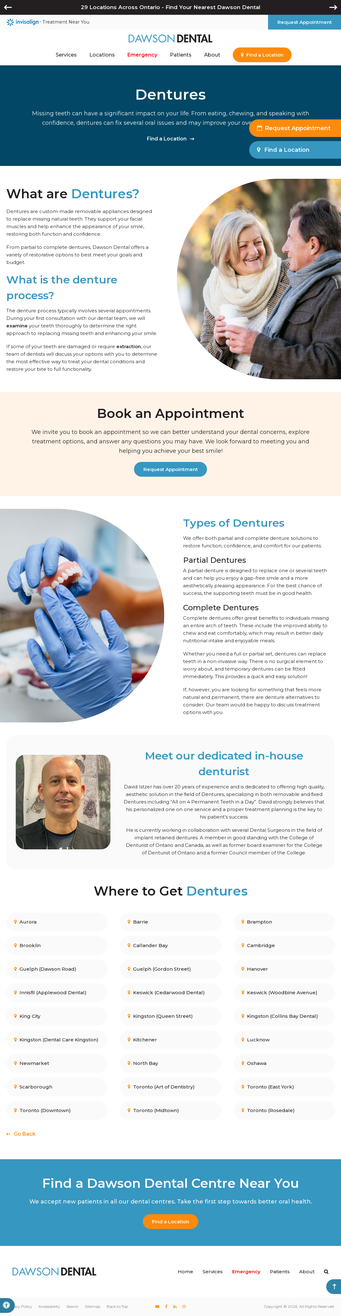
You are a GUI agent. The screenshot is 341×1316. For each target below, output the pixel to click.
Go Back (25, 1134)
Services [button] (66, 55)
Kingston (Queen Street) (160, 1016)
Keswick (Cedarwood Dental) (166, 992)
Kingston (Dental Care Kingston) (56, 1039)
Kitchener (142, 1039)
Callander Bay (148, 945)
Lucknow (256, 1039)
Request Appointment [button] (304, 22)
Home (185, 1272)
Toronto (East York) (268, 1086)
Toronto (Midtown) (153, 1110)
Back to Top (117, 1306)
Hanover (255, 969)
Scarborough (33, 1086)
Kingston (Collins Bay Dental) (280, 1016)
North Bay (143, 1063)
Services (213, 1272)
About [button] (212, 55)
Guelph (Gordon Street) (159, 969)
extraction (128, 346)
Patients (280, 1272)
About (307, 1272)
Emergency (142, 55)
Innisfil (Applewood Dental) (50, 992)
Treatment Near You (47, 22)
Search (72, 1306)
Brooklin (27, 945)
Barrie (138, 921)
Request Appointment (170, 469)
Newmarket (31, 1063)
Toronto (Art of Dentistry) (161, 1086)
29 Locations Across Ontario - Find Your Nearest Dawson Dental (170, 7)
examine (17, 326)
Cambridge (258, 945)
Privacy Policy (19, 1306)
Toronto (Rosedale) (268, 1110)
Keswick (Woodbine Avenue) (279, 992)
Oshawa (254, 1063)
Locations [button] (102, 55)
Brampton (257, 921)
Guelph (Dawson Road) (45, 969)
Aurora (25, 921)
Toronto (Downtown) (42, 1110)
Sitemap (92, 1306)
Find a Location (167, 139)
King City (27, 1016)
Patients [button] (181, 55)
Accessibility (49, 1306)
